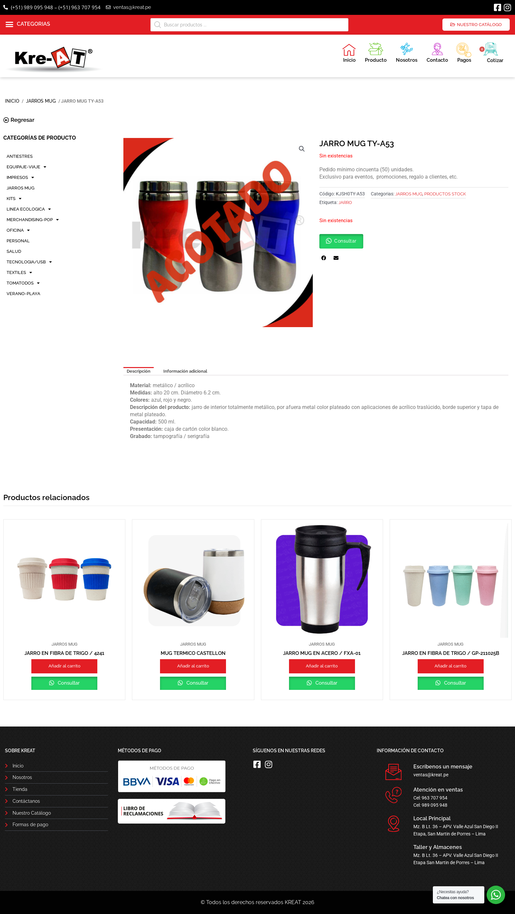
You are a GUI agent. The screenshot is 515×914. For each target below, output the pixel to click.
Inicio (349, 53)
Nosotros (406, 51)
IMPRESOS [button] (20, 177)
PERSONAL (18, 240)
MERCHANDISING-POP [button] (33, 220)
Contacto (437, 51)
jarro (345, 202)
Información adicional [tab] (185, 371)
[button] (27, 24)
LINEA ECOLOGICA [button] (29, 209)
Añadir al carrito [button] (64, 665)
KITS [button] (14, 198)
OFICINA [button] (18, 230)
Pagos (463, 52)
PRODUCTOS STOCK (445, 193)
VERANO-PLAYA (23, 293)
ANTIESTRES (20, 156)
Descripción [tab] (138, 371)
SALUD (14, 251)
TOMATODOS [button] (23, 283)
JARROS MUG (41, 101)
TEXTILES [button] (19, 272)
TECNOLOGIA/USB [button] (29, 262)
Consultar (68, 683)
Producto (376, 51)
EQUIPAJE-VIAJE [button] (26, 167)
